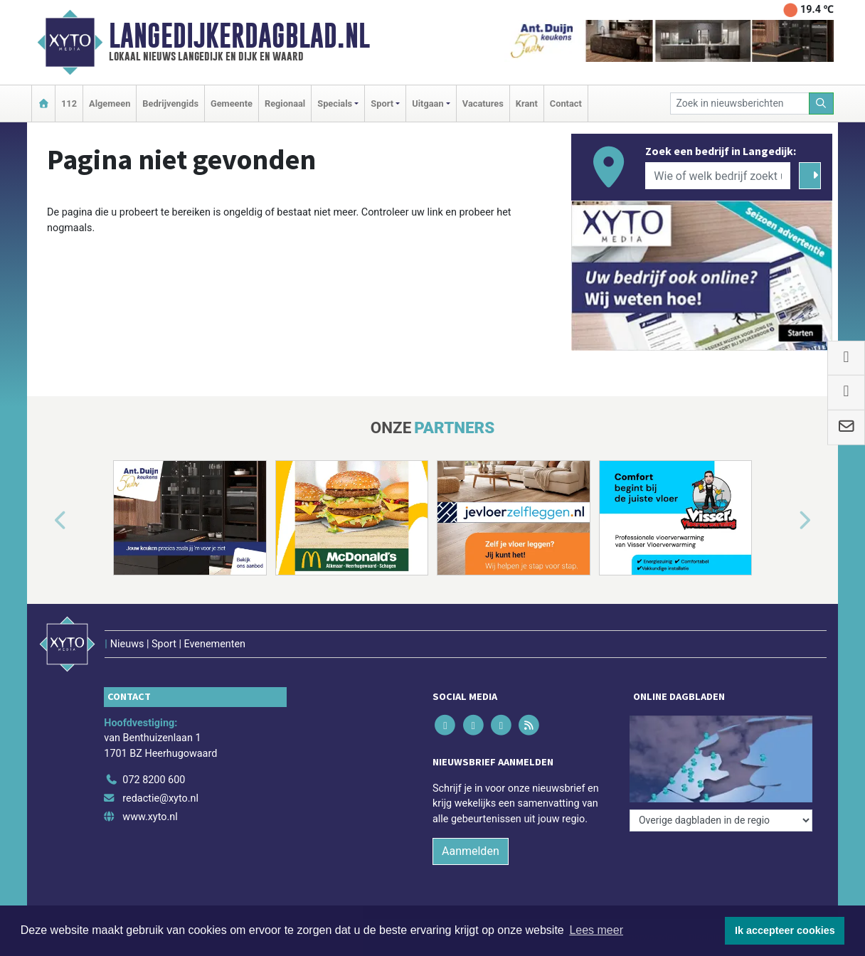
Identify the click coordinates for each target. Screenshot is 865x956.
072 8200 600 (153, 780)
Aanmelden (470, 851)
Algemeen (109, 103)
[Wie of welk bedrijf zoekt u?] (717, 175)
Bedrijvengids (170, 103)
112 (69, 103)
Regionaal (285, 103)
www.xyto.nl (149, 817)
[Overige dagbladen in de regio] (721, 820)
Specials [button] (334, 103)
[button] (44, 520)
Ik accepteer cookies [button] (785, 930)
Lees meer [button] (596, 930)
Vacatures (483, 103)
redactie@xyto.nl (160, 798)
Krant (527, 103)
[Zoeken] (821, 103)
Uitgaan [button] (427, 103)
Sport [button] (382, 103)
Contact (566, 103)
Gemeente (232, 103)
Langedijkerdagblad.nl (239, 35)
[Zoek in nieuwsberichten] (740, 103)
